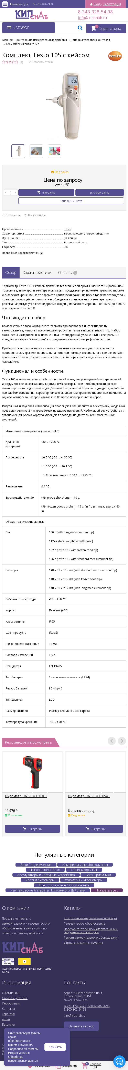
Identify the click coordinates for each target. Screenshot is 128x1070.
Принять (55, 1047)
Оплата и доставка (15, 998)
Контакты (8, 1009)
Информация (11, 1003)
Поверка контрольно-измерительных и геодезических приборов (91, 930)
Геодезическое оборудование (84, 923)
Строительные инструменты (83, 943)
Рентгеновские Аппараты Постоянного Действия (47, 890)
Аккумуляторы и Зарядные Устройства (46, 875)
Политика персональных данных (22, 968)
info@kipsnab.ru (81, 18)
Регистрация (112, 4)
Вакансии (8, 1024)
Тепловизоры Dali (84, 870)
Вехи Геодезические (36, 865)
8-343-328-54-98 (95, 11)
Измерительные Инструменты (85, 865)
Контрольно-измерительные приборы (90, 918)
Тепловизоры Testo (45, 870)
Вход (97, 4)
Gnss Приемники (98, 875)
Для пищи (70, 238)
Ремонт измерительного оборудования (91, 937)
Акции (6, 1019)
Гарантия (8, 1014)
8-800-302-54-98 (75, 1009)
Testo (67, 229)
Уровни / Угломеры (40, 880)
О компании (10, 993)
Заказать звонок (81, 1026)
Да (66, 247)
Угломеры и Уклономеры (83, 880)
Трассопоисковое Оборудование (64, 885)
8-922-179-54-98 (75, 1006)
